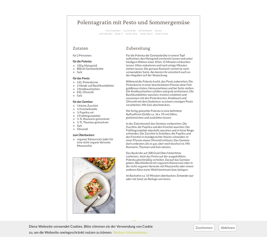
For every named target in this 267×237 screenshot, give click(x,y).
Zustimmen (204, 229)
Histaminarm (145, 30)
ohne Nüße (161, 34)
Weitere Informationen (130, 234)
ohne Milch (146, 34)
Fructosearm (112, 30)
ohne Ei (118, 34)
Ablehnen (228, 229)
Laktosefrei (105, 34)
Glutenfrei (129, 30)
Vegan (158, 30)
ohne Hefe (131, 34)
